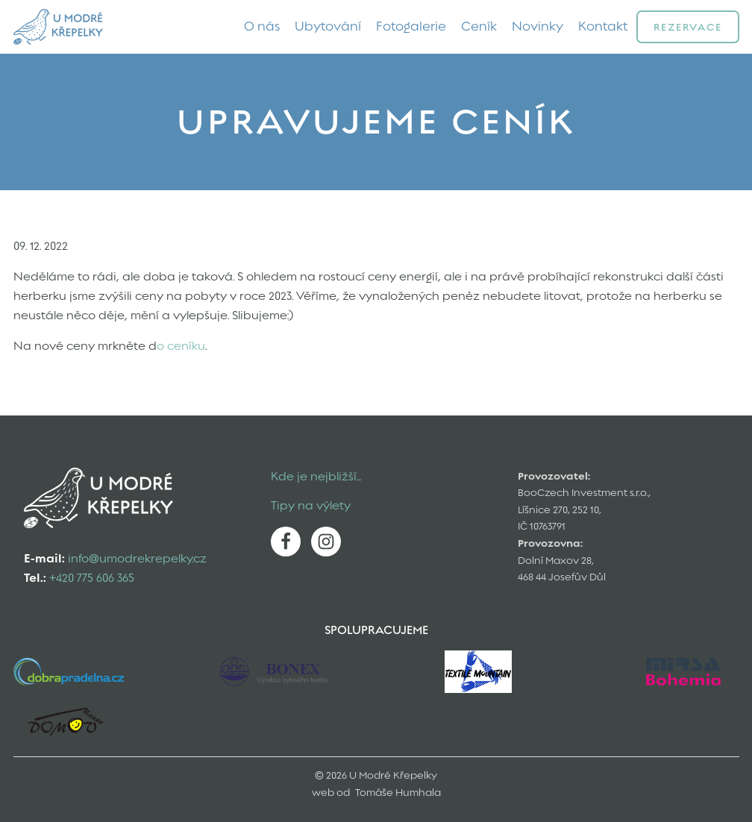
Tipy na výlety (311, 505)
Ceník (479, 26)
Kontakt (603, 26)
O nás (262, 26)
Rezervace (688, 27)
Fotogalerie (411, 26)
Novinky (537, 26)
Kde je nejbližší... (316, 476)
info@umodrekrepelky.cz (137, 558)
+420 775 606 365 (91, 578)
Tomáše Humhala (398, 792)
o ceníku (181, 346)
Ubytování (328, 26)
